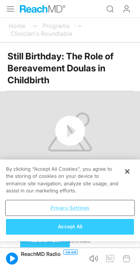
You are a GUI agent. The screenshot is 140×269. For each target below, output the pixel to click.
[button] (12, 259)
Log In (126, 8)
